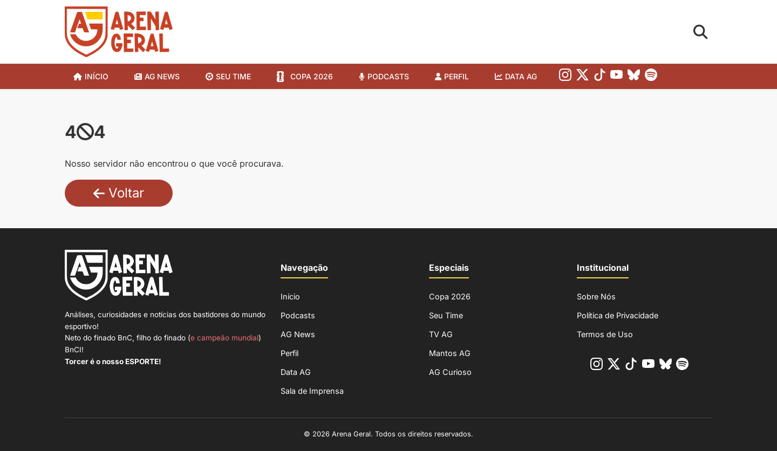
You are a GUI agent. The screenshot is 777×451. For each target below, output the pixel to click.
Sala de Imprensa (312, 390)
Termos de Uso (605, 334)
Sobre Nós (596, 296)
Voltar (118, 193)
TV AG (441, 334)
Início (96, 76)
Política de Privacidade (617, 315)
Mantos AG (450, 353)
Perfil (456, 76)
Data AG (521, 76)
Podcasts (388, 76)
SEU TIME (233, 76)
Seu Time (446, 315)
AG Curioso (450, 372)
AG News (162, 76)
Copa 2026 (311, 76)
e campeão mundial (224, 337)
